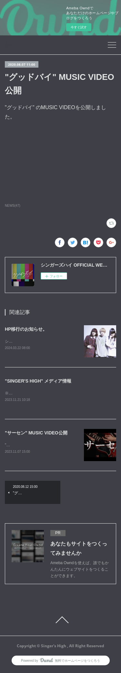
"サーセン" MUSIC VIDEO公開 (36, 433)
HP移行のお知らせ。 (26, 329)
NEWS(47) (12, 205)
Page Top (60, 621)
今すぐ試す (79, 27)
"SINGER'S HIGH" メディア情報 (38, 381)
